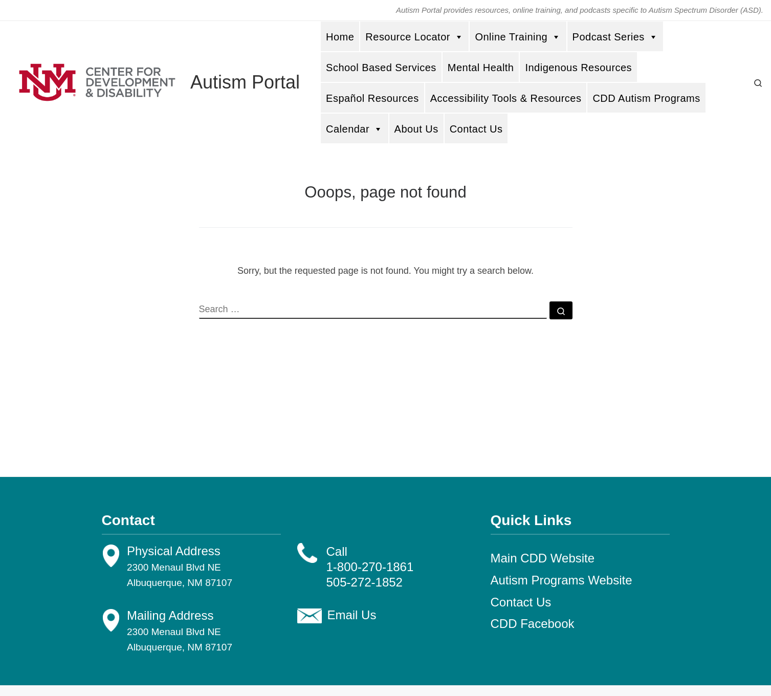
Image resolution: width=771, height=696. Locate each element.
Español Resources (372, 98)
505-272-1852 (364, 582)
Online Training (518, 36)
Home (340, 36)
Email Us (351, 615)
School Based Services (381, 67)
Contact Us (476, 129)
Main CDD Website (543, 558)
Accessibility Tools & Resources (506, 98)
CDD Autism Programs (646, 98)
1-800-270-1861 (370, 567)
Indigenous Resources (578, 67)
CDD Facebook (533, 623)
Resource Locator (414, 36)
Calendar (354, 129)
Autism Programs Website (561, 580)
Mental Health (481, 67)
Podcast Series (615, 36)
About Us (416, 129)
